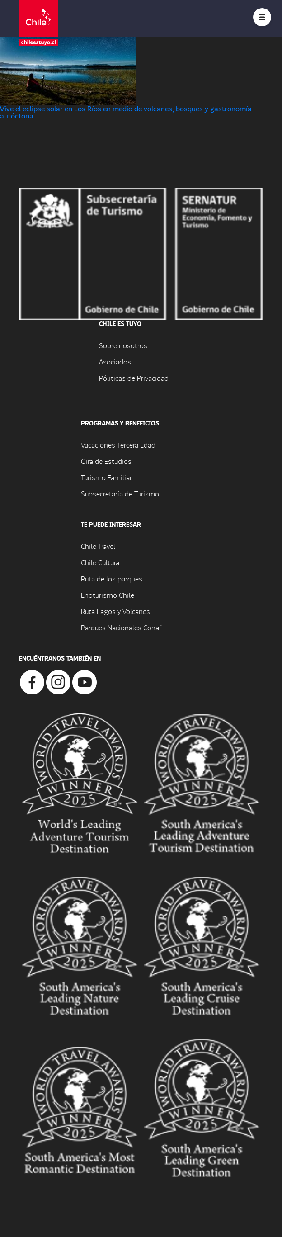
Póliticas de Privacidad (134, 377)
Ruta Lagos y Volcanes (115, 611)
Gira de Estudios (106, 461)
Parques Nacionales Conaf (121, 627)
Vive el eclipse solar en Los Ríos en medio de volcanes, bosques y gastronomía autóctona (126, 112)
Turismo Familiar (106, 477)
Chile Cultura (100, 562)
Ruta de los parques (111, 578)
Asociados (115, 361)
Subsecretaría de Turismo (120, 493)
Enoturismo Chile (107, 595)
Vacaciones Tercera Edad (118, 444)
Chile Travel (98, 546)
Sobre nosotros (123, 345)
